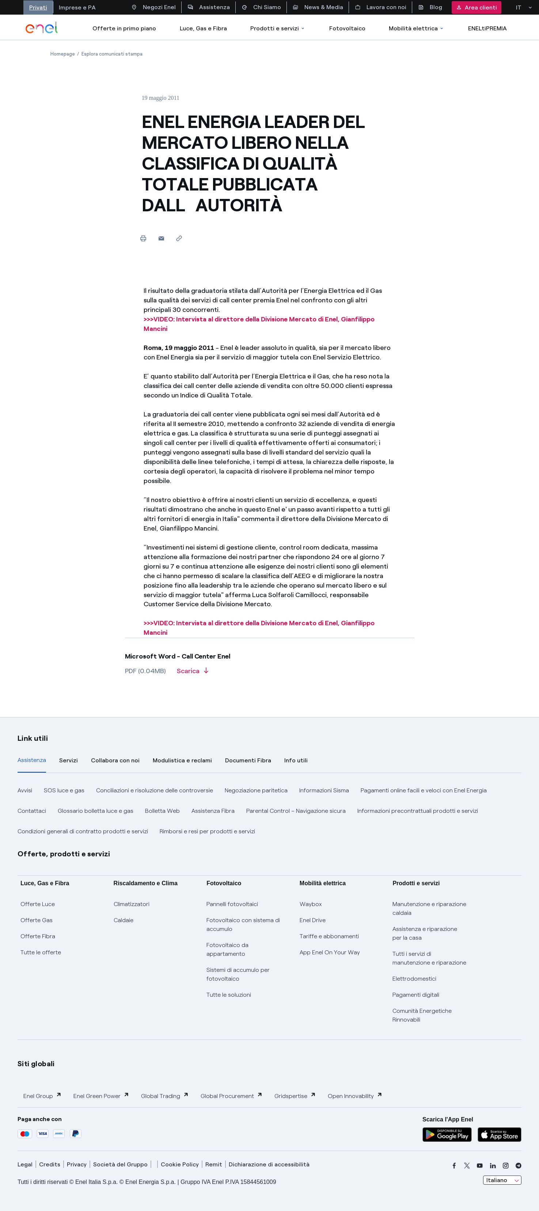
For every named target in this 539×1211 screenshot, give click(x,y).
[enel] (42, 27)
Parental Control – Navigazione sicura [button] (296, 810)
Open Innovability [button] (355, 1095)
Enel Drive (313, 920)
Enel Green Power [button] (101, 1095)
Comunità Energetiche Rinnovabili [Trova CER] (422, 1015)
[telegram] (518, 1166)
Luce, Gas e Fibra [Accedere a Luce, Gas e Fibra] (203, 28)
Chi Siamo (261, 7)
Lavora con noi (380, 7)
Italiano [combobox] (496, 1180)
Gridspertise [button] (295, 1095)
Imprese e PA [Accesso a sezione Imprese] (77, 7)
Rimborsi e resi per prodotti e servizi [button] (207, 831)
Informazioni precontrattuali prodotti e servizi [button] (417, 810)
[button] (161, 238)
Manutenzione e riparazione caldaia (429, 908)
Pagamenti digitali (415, 994)
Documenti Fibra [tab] (248, 760)
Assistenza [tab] (32, 760)
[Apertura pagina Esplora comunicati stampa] (112, 54)
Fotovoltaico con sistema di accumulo (243, 924)
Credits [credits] (49, 1164)
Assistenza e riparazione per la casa (424, 933)
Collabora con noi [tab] (115, 760)
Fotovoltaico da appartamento (227, 949)
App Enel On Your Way (330, 952)
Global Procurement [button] (232, 1095)
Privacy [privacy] (77, 1164)
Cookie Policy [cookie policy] (180, 1164)
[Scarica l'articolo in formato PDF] (192, 673)
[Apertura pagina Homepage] (62, 54)
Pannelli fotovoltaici (232, 904)
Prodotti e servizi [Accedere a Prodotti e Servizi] (277, 28)
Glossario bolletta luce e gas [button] (95, 810)
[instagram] (506, 1166)
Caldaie (123, 920)
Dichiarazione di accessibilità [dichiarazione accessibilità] (269, 1164)
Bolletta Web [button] (162, 810)
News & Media (318, 7)
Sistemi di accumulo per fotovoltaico (238, 974)
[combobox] (502, 1180)
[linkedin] (493, 1166)
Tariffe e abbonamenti (329, 936)
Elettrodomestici (414, 978)
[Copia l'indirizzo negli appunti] (179, 238)
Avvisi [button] (25, 790)
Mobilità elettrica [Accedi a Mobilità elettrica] (416, 28)
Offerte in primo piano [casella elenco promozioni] (124, 28)
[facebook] (454, 1166)
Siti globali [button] (36, 1063)
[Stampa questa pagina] (143, 238)
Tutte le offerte (40, 952)
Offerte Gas (36, 920)
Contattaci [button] (32, 810)
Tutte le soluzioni (228, 994)
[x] (467, 1166)
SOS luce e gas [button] (64, 790)
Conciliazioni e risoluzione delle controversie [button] (154, 790)
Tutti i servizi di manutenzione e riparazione (429, 958)
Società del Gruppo (120, 1164)
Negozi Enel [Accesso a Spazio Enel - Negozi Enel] (153, 7)
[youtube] (480, 1166)
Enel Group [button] (42, 1095)
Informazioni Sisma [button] (324, 790)
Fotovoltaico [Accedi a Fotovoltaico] (347, 28)
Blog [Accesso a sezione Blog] (430, 7)
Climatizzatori (131, 904)
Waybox (311, 904)
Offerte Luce (37, 904)
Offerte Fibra (37, 936)
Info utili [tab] (296, 760)
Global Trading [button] (165, 1095)
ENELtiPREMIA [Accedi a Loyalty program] (487, 28)
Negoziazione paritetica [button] (256, 790)
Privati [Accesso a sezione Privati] (38, 7)
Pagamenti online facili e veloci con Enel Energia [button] (424, 790)
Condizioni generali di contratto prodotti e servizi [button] (83, 831)
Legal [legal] (25, 1164)
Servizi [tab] (68, 760)
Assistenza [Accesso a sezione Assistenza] (208, 7)
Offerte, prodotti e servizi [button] (64, 853)
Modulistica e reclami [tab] (182, 760)
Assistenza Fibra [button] (213, 810)
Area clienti (476, 7)
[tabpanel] (269, 811)
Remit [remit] (213, 1164)
